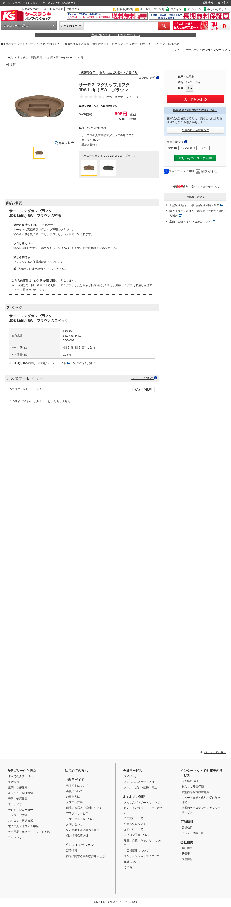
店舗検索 (187, 827)
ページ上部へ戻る (215, 752)
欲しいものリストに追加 (195, 158)
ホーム (9, 57)
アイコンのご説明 (144, 77)
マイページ (194, 9)
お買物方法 (73, 796)
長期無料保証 (190, 781)
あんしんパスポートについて (142, 802)
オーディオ (15, 804)
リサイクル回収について (81, 819)
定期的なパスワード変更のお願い (115, 35)
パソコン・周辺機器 (20, 820)
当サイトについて (77, 785)
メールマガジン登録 (152, 9)
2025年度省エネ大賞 (76, 44)
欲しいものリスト (218, 9)
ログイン (176, 9)
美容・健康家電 (17, 798)
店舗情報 (186, 822)
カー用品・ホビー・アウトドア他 (29, 831)
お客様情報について (136, 850)
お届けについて (133, 829)
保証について (132, 861)
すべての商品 (69, 26)
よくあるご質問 (53, 9)
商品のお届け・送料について (84, 807)
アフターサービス (77, 813)
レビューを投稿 (142, 389)
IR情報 (186, 853)
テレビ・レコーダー (20, 809)
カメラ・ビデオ (17, 815)
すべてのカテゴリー (20, 776)
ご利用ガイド (74, 9)
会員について (74, 791)
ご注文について (133, 818)
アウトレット (16, 837)
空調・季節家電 (17, 787)
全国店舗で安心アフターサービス (195, 186)
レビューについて (142, 378)
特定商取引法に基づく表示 (82, 830)
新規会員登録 (125, 9)
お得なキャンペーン (152, 44)
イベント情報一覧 (193, 833)
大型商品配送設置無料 (195, 792)
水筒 (80, 57)
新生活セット (100, 44)
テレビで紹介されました (45, 44)
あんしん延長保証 (193, 786)
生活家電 (13, 782)
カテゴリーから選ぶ (16, 25)
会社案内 (223, 2)
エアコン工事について (138, 835)
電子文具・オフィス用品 (23, 826)
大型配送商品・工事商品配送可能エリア (194, 205)
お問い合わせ (209, 171)
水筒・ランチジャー (59, 57)
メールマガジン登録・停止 (140, 787)
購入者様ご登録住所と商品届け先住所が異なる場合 (197, 213)
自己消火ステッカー (124, 44)
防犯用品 (173, 44)
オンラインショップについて (142, 856)
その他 (128, 867)
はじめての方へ (31, 9)
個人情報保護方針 (77, 835)
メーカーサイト (56, 363)
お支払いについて (135, 823)
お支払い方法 (74, 802)
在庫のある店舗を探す (195, 130)
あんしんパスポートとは (139, 782)
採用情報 (207, 2)
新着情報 (71, 850)
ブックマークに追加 (181, 171)
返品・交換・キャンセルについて (190, 221)
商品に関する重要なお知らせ (85, 856)
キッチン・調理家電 (29, 57)
